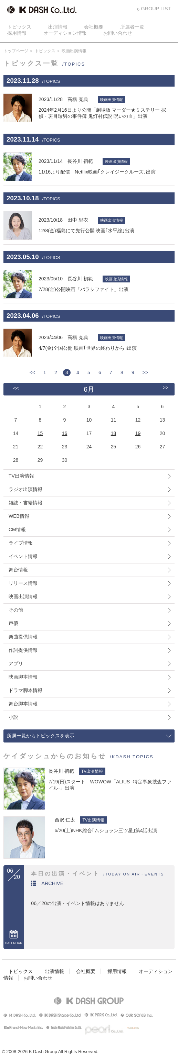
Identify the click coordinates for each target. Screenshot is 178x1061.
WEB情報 (19, 516)
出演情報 (57, 27)
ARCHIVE (52, 883)
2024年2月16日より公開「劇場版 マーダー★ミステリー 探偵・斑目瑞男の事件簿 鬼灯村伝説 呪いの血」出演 (107, 107)
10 (89, 420)
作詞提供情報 (23, 650)
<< (32, 372)
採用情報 (17, 33)
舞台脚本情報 (23, 703)
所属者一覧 (132, 27)
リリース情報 (23, 583)
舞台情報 (18, 569)
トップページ (15, 50)
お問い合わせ (117, 33)
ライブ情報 (21, 543)
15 (40, 433)
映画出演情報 (23, 596)
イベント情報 (23, 556)
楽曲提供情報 (23, 636)
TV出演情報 (21, 476)
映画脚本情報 (23, 677)
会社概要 (93, 27)
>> (145, 372)
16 (64, 433)
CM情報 (17, 529)
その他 (16, 610)
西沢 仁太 (65, 820)
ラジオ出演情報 (25, 489)
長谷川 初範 (61, 771)
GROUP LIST (156, 8)
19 (138, 433)
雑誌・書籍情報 (25, 502)
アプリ (16, 663)
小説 (13, 717)
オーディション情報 (65, 33)
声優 (13, 623)
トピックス (19, 27)
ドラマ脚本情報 (25, 690)
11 (113, 420)
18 (113, 433)
